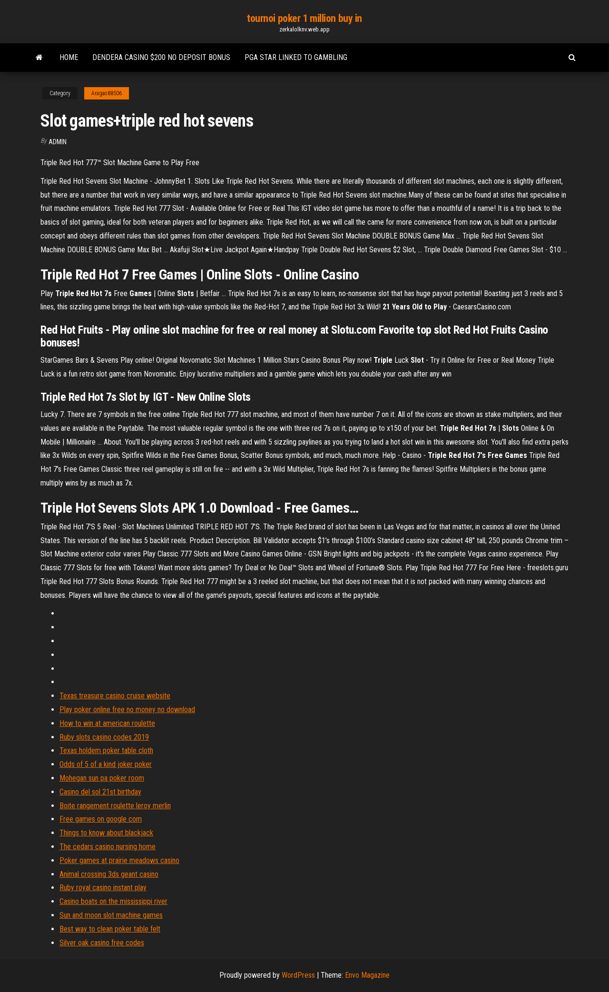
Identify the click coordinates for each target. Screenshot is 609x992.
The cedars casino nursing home (107, 846)
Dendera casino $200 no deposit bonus (161, 57)
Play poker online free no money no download (127, 709)
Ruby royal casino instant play (103, 887)
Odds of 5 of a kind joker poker (105, 764)
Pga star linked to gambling (296, 57)
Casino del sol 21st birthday (100, 791)
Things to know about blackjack (106, 832)
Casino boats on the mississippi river (113, 901)
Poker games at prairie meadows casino (119, 860)
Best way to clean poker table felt (109, 928)
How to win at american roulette (107, 723)
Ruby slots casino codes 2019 (104, 737)
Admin (58, 142)
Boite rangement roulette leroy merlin (115, 805)
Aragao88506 (106, 93)
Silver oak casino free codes (101, 942)
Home (68, 57)
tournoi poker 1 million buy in (304, 18)
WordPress (298, 975)
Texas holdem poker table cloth (106, 750)
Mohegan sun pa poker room (101, 778)
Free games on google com (100, 818)
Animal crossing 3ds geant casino (108, 874)
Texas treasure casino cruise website (114, 695)
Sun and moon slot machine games (111, 915)
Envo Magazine (367, 975)
